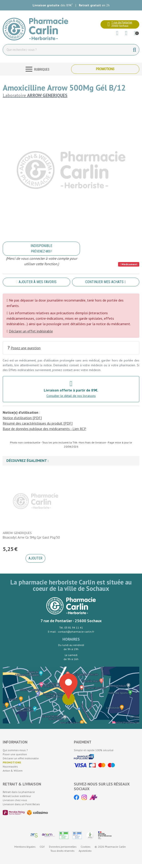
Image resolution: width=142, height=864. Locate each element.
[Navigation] (37, 69)
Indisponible (41, 248)
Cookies (85, 846)
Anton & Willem (13, 770)
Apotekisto (85, 850)
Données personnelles (62, 846)
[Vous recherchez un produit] (66, 49)
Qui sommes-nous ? (15, 750)
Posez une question (24, 347)
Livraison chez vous (15, 800)
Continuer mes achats (105, 282)
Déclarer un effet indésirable (31, 331)
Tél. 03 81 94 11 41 (71, 627)
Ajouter (35, 558)
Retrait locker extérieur (17, 796)
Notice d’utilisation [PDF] (22, 418)
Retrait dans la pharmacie (19, 792)
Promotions (105, 69)
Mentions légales (24, 846)
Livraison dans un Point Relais (21, 804)
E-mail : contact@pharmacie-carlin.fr (71, 631)
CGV (42, 846)
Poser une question (15, 754)
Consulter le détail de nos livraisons (71, 396)
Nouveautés (10, 766)
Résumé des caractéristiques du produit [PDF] (37, 423)
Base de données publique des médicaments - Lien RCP (44, 428)
